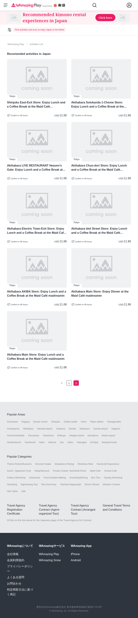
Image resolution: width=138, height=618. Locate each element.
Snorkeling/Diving (78, 477)
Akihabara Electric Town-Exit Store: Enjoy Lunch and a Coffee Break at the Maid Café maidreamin (36, 231)
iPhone (75, 554)
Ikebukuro (85, 428)
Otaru (70, 442)
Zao (62, 442)
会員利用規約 (15, 560)
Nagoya (26, 422)
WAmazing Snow (50, 560)
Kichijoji (94, 442)
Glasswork (34, 477)
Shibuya (61, 435)
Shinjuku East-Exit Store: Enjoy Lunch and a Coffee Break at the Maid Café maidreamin (36, 105)
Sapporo (115, 428)
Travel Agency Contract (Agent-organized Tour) (49, 509)
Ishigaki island (76, 435)
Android (76, 560)
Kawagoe (82, 442)
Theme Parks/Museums (19, 464)
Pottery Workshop (16, 477)
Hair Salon (12, 491)
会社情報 (13, 554)
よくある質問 (15, 577)
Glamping (12, 484)
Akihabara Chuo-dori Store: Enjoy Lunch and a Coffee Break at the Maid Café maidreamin (99, 168)
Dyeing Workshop (113, 477)
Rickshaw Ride (85, 464)
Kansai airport (100, 428)
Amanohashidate (16, 435)
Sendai (72, 428)
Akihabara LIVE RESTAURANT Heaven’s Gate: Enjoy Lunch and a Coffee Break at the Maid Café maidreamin (35, 168)
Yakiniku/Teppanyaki (70, 484)
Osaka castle (70, 422)
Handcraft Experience (108, 464)
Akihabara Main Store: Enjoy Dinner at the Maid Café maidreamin (100, 294)
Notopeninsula (109, 442)
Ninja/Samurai (41, 471)
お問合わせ (14, 583)
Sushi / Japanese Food (19, 471)
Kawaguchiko (114, 422)
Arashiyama (13, 428)
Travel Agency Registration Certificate (16, 509)
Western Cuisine (111, 484)
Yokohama (48, 435)
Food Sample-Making (55, 477)
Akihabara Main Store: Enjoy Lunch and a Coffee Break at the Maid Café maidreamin (36, 356)
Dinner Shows (92, 484)
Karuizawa (12, 422)
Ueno (83, 422)
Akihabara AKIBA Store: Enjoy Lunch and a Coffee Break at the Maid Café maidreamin (36, 294)
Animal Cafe (110, 471)
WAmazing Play (49, 554)
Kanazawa (33, 435)
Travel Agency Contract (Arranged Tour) (83, 509)
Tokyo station (97, 422)
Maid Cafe (95, 471)
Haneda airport (44, 428)
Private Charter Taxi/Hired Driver (69, 471)
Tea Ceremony (48, 484)
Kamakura (93, 435)
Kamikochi (30, 442)
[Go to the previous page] (62, 383)
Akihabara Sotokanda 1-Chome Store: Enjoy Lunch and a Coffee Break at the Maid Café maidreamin (97, 105)
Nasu (42, 442)
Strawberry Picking (64, 464)
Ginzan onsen (40, 422)
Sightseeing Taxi (29, 484)
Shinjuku (55, 422)
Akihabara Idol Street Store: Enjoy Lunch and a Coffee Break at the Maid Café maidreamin (99, 231)
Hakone (52, 442)
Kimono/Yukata (43, 464)
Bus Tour (95, 477)
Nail (24, 491)
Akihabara (28, 428)
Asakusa (60, 428)
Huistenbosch (14, 442)
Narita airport (108, 435)
